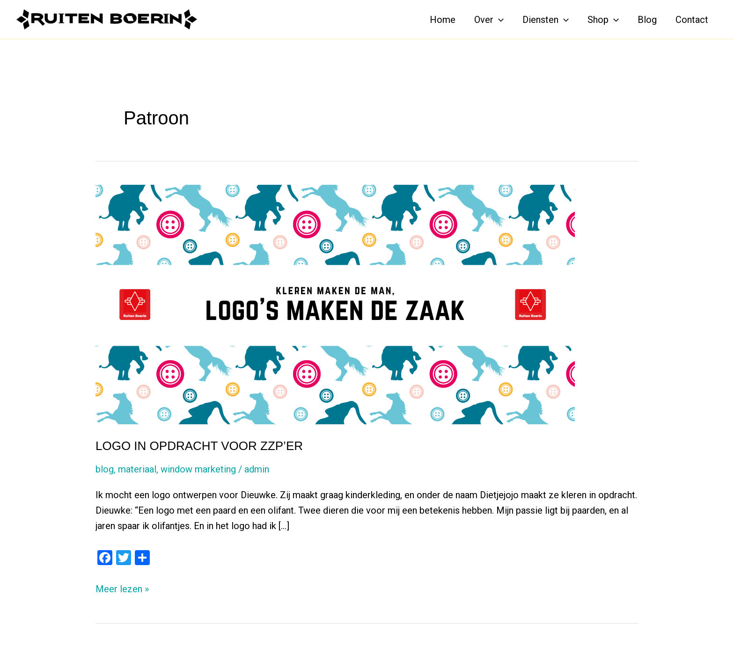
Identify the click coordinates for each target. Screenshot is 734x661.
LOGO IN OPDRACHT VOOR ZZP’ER (199, 446)
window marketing (198, 469)
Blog (647, 19)
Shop (603, 19)
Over (489, 19)
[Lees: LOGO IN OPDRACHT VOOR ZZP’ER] (335, 303)
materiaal (137, 469)
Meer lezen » (122, 589)
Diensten (545, 19)
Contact (691, 19)
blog (104, 469)
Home (442, 19)
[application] (498, 19)
